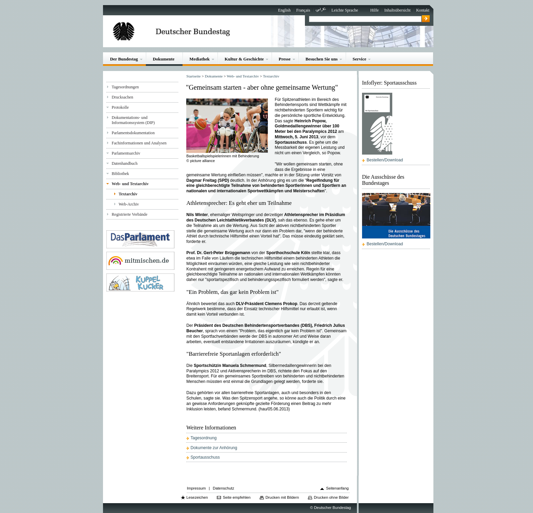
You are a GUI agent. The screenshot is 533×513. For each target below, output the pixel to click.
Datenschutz (223, 488)
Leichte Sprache (344, 10)
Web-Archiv (129, 204)
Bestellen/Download (384, 160)
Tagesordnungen (125, 87)
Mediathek (199, 58)
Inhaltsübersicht (397, 10)
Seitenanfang (337, 488)
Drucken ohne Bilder (331, 497)
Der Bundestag (124, 58)
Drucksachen (122, 97)
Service (359, 58)
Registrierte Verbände (129, 214)
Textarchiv (128, 194)
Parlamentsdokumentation (132, 132)
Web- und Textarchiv (130, 183)
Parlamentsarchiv (125, 153)
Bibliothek (120, 173)
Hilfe (374, 10)
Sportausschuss (205, 457)
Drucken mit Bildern (282, 497)
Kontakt (422, 10)
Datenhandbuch (124, 163)
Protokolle (119, 107)
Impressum (196, 488)
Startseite (193, 76)
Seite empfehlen (237, 497)
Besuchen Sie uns (322, 58)
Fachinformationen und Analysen (138, 143)
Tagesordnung (203, 438)
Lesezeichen (197, 497)
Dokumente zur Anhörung (213, 447)
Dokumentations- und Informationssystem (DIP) (133, 120)
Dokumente (164, 58)
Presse (285, 58)
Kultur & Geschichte (244, 58)
